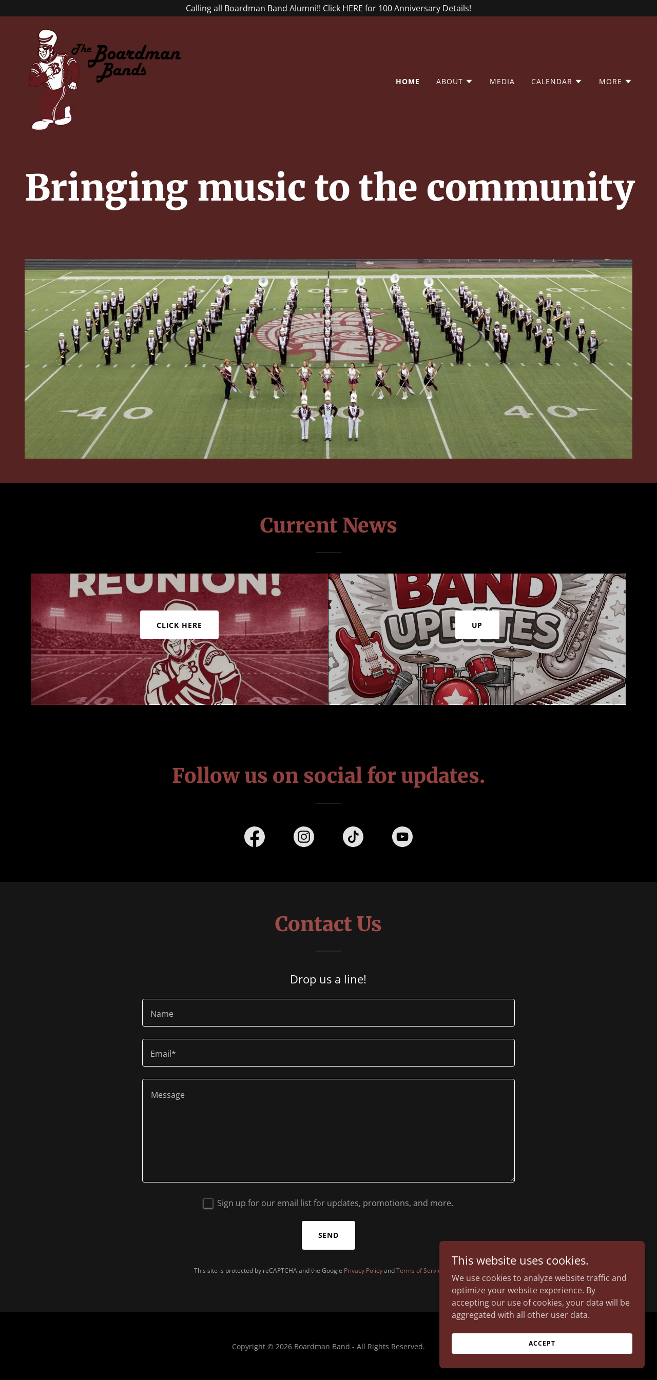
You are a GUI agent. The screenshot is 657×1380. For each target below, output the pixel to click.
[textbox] (328, 1012)
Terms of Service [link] (420, 1270)
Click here (180, 624)
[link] (107, 79)
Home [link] (408, 81)
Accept (542, 1357)
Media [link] (502, 81)
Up (477, 624)
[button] (454, 81)
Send (328, 1234)
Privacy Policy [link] (363, 1270)
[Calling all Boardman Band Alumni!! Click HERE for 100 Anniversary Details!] (328, 8)
